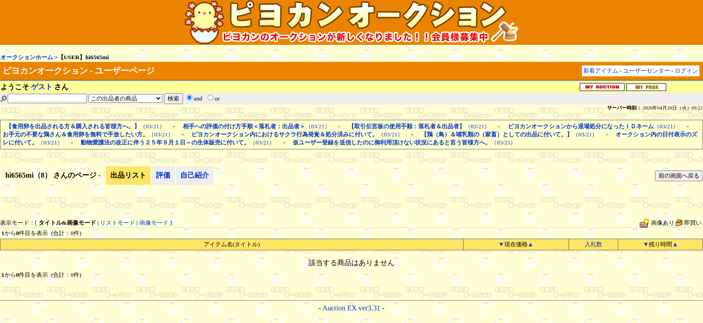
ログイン (686, 70)
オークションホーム (26, 57)
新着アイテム (600, 70)
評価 (163, 175)
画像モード (154, 222)
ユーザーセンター (646, 70)
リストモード (117, 222)
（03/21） (85, 126)
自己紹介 (194, 175)
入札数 (593, 244)
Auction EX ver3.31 (351, 308)
